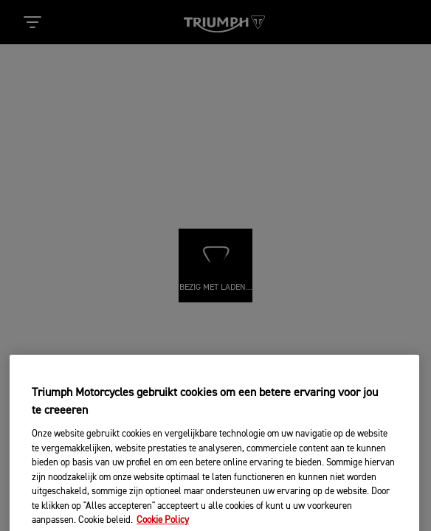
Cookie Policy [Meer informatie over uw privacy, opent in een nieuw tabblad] (163, 525)
